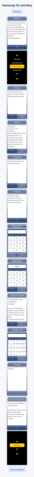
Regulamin (17, 11)
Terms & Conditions (17, 470)
